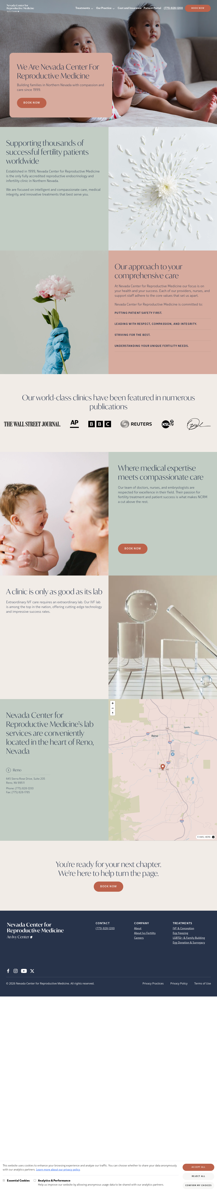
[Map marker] (163, 767)
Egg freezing (180, 933)
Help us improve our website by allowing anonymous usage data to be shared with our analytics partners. (101, 1182)
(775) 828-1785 (21, 792)
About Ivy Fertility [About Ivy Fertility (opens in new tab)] (145, 933)
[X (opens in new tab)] (32, 971)
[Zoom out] (112, 708)
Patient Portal (152, 8)
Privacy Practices (153, 983)
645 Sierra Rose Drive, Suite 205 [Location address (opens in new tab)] (25, 779)
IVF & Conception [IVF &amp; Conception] (183, 928)
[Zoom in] (112, 703)
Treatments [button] (82, 8)
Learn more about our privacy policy (58, 1169)
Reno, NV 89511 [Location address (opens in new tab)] (15, 783)
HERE (208, 837)
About (137, 928)
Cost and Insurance (130, 8)
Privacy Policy (179, 983)
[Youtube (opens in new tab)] (24, 971)
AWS (201, 837)
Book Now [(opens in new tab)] (197, 8)
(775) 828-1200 (173, 8)
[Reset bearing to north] (112, 713)
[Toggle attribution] (213, 837)
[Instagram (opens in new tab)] (16, 971)
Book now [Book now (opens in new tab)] (31, 103)
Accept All (198, 1167)
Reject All (198, 1176)
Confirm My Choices (198, 1186)
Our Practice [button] (104, 8)
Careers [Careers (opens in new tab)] (139, 938)
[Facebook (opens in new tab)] (8, 971)
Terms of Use (202, 983)
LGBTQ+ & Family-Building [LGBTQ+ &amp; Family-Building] (189, 938)
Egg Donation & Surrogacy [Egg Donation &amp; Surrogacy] (189, 942)
